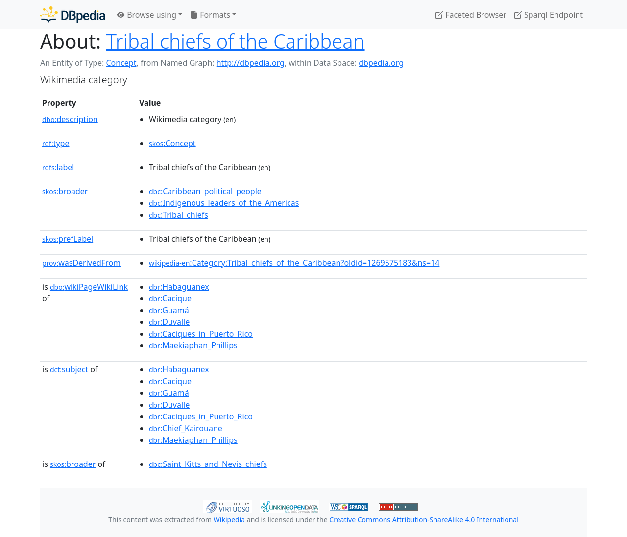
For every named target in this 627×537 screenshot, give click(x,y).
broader (65, 191)
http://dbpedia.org (251, 62)
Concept (121, 62)
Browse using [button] (146, 14)
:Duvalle (169, 322)
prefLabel (67, 238)
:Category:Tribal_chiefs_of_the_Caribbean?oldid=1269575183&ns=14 (294, 262)
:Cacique (170, 298)
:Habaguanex (179, 286)
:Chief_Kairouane (185, 428)
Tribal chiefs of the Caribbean (235, 40)
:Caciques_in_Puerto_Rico (201, 333)
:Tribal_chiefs (178, 214)
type (56, 143)
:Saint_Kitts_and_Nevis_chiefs (208, 464)
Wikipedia (229, 519)
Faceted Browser (470, 14)
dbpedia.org (381, 62)
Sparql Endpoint (548, 14)
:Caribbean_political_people (205, 191)
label (58, 167)
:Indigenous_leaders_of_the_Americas (224, 202)
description (70, 119)
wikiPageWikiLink (89, 286)
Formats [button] (210, 14)
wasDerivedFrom (81, 262)
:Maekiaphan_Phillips (193, 345)
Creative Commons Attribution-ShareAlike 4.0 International (423, 519)
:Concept (172, 143)
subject (69, 369)
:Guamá (169, 310)
